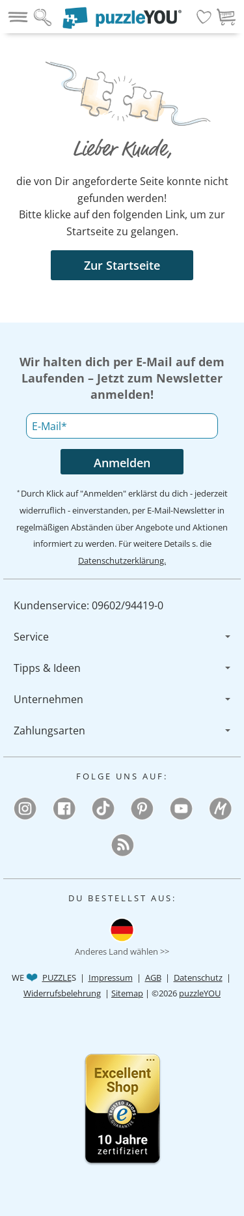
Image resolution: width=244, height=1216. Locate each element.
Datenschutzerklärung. (122, 560)
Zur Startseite (122, 265)
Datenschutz (198, 977)
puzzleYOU (200, 993)
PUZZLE (57, 977)
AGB (153, 977)
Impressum (110, 977)
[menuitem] (122, 605)
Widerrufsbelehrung (62, 993)
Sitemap (127, 993)
